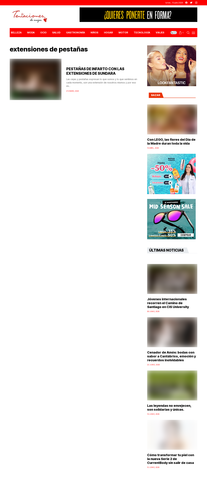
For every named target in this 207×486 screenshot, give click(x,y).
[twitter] (191, 3)
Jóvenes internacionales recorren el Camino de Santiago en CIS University (168, 303)
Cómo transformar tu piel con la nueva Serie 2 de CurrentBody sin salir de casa (170, 459)
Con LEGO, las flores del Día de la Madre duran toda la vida (171, 141)
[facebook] (186, 3)
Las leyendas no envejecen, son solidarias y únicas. (169, 407)
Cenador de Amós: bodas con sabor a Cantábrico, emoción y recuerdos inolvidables (171, 356)
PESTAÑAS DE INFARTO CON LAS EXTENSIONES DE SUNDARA (95, 71)
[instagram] (196, 3)
